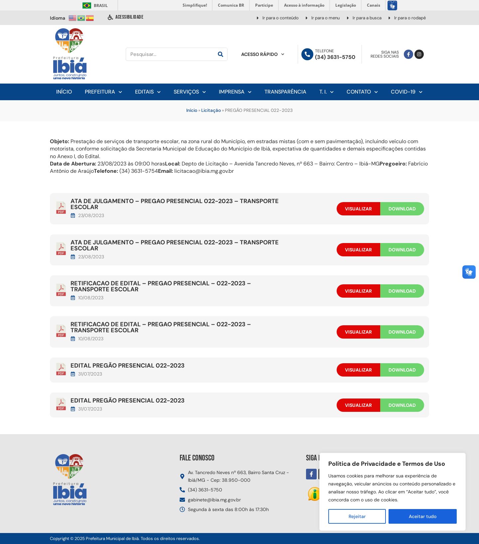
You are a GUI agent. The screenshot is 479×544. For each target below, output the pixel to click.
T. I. (326, 92)
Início (64, 91)
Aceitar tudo (422, 516)
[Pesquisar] (220, 54)
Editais (148, 92)
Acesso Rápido (262, 54)
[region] (392, 492)
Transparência (285, 91)
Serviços (190, 92)
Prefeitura (103, 92)
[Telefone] (307, 54)
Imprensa (235, 92)
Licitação (211, 110)
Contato (362, 92)
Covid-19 (406, 92)
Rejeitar (357, 516)
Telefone (324, 51)
